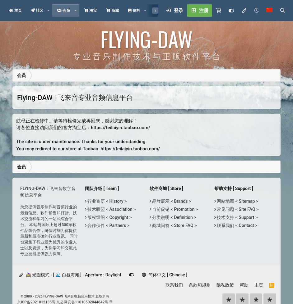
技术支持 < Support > (237, 217)
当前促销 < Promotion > (174, 209)
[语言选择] (269, 10)
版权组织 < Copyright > (109, 217)
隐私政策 (225, 285)
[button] (48, 10)
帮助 (244, 285)
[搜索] (282, 10)
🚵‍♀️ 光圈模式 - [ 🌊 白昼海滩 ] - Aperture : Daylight (70, 274)
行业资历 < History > (106, 201)
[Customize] (231, 10)
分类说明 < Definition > (173, 217)
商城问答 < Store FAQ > (174, 225)
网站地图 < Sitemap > (237, 201)
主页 (258, 285)
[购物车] (218, 10)
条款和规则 (200, 285)
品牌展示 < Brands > (171, 201)
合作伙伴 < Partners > (107, 225)
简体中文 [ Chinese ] (164, 274)
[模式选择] (244, 10)
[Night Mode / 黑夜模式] (256, 10)
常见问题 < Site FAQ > (237, 209)
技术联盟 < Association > (111, 209)
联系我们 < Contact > (236, 225)
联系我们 (174, 285)
